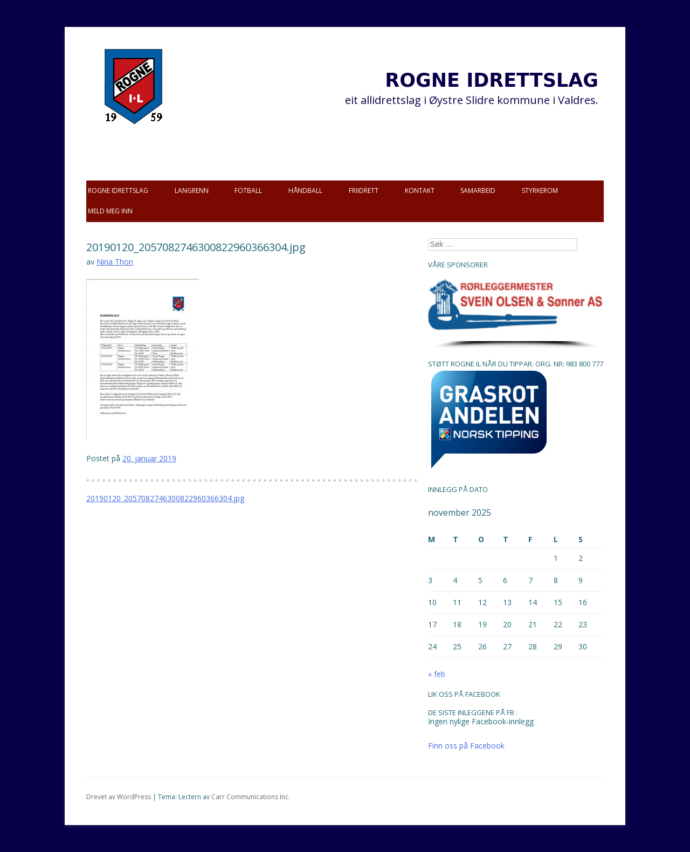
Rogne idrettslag (118, 190)
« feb (436, 674)
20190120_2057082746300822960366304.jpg (165, 498)
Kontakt (419, 190)
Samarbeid (477, 190)
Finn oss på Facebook (466, 745)
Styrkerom (540, 190)
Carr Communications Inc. (250, 796)
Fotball (248, 190)
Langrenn (192, 190)
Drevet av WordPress (118, 796)
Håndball (305, 190)
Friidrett (363, 190)
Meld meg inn (110, 211)
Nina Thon (114, 262)
